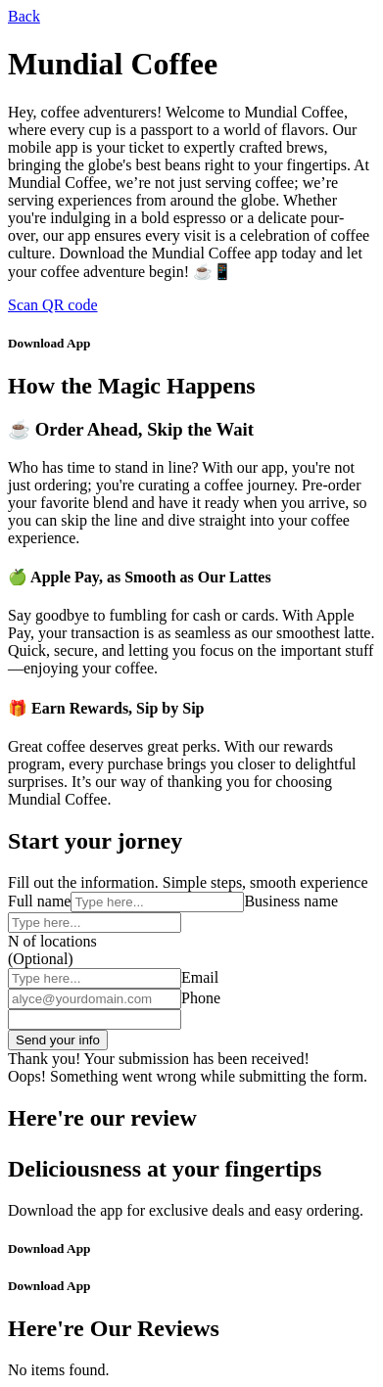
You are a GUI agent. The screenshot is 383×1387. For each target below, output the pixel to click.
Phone (200, 998)
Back (24, 16)
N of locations (52, 941)
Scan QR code (53, 305)
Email (199, 977)
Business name (291, 901)
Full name (39, 901)
